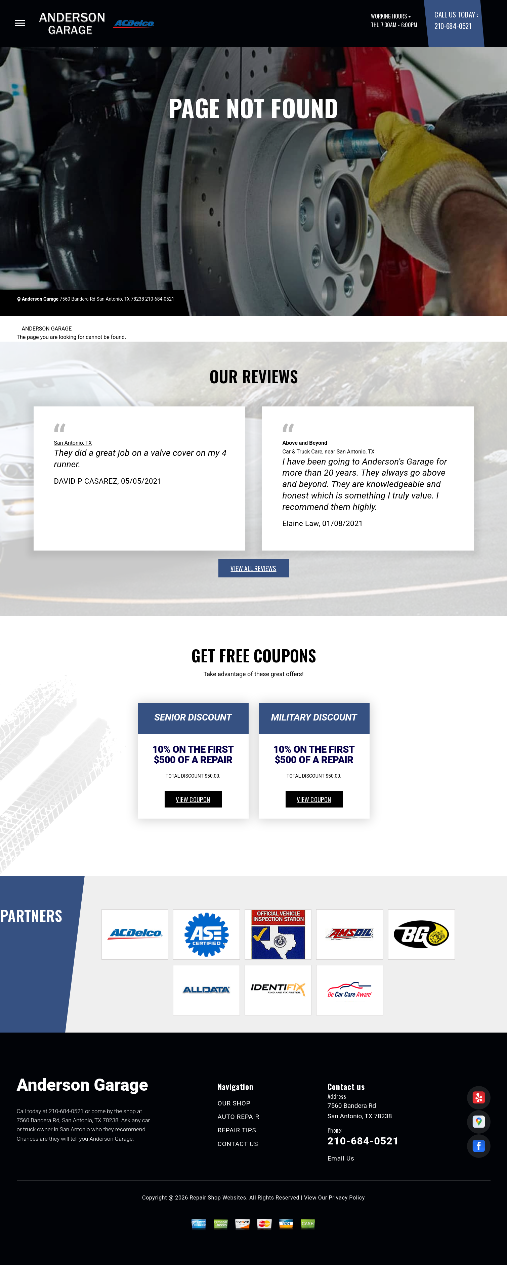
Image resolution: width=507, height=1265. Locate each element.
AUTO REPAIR (238, 1117)
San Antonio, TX (73, 443)
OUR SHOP (234, 1103)
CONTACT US (238, 1144)
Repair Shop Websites (218, 1197)
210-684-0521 (452, 25)
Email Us (341, 1158)
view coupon (193, 799)
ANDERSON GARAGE (47, 328)
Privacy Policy (347, 1197)
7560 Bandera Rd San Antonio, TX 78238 (101, 299)
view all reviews (253, 568)
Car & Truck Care (303, 451)
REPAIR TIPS (237, 1130)
